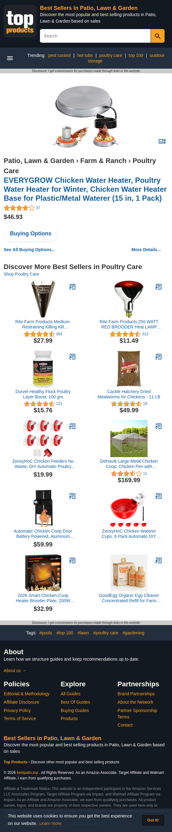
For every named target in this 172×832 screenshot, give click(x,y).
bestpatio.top (27, 772)
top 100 (136, 55)
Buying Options (30, 233)
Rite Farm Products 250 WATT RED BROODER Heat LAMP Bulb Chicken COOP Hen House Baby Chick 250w (129, 324)
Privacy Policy (17, 710)
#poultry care (105, 632)
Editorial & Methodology (27, 693)
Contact (124, 725)
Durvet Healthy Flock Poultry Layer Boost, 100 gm (42, 394)
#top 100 (64, 632)
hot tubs (85, 55)
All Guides (71, 693)
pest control (59, 55)
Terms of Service (20, 718)
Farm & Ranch (103, 161)
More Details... (146, 249)
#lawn (83, 632)
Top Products (16, 762)
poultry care (110, 55)
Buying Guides (75, 710)
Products (69, 718)
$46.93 (13, 216)
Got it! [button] (153, 820)
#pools (45, 632)
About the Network (135, 702)
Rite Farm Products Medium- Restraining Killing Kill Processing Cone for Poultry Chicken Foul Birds (43, 324)
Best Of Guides (75, 702)
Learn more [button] (50, 823)
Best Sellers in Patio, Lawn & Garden (89, 8)
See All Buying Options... (29, 249)
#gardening (133, 632)
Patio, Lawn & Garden (39, 161)
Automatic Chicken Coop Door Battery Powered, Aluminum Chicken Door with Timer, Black (43, 534)
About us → (15, 670)
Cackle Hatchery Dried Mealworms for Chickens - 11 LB (129, 394)
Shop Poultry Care (21, 274)
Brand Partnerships (136, 693)
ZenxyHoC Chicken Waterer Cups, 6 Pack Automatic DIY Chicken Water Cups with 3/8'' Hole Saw (129, 534)
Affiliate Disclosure (21, 702)
